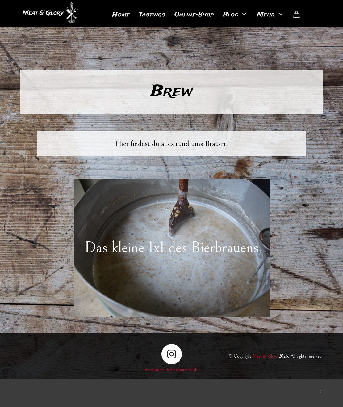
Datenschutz (175, 369)
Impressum (153, 369)
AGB (193, 369)
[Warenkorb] (296, 14)
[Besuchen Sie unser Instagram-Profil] (171, 354)
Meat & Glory (265, 356)
